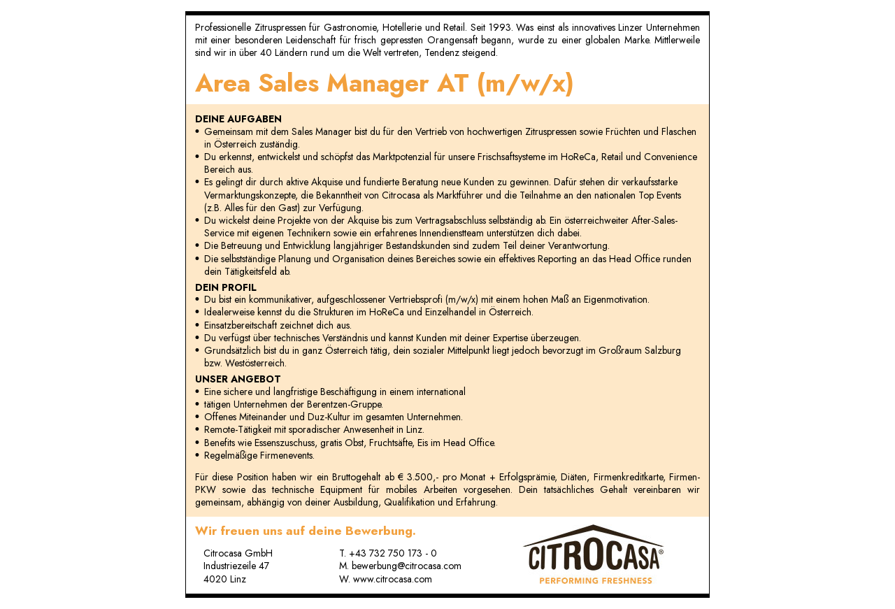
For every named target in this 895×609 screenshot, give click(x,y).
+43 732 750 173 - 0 (393, 553)
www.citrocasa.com (392, 579)
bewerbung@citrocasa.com (406, 566)
